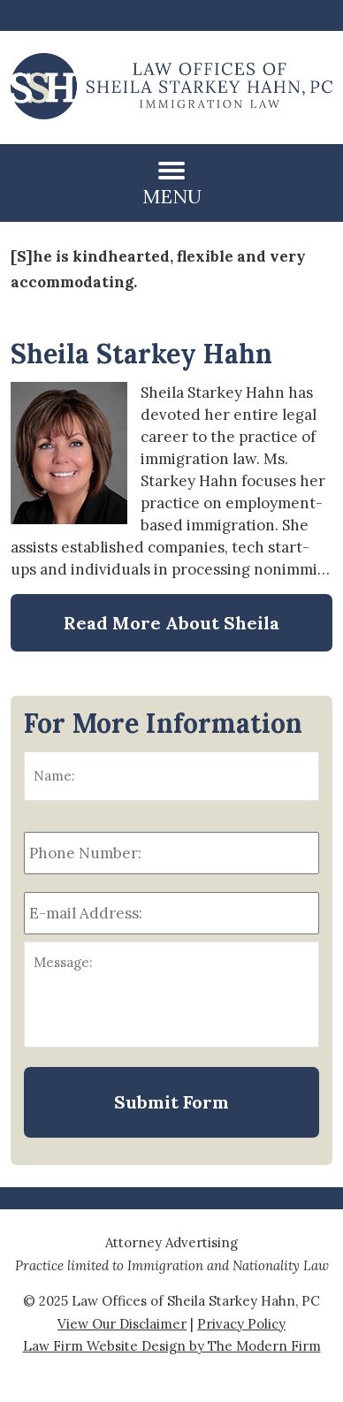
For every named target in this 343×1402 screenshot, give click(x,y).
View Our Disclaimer (122, 1323)
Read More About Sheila (171, 623)
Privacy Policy (241, 1323)
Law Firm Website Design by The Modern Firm (172, 1345)
